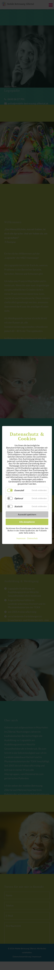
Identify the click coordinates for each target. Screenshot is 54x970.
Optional (18, 498)
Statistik (18, 506)
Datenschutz (32, 538)
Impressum (21, 538)
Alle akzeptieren (27, 522)
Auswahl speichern (27, 514)
